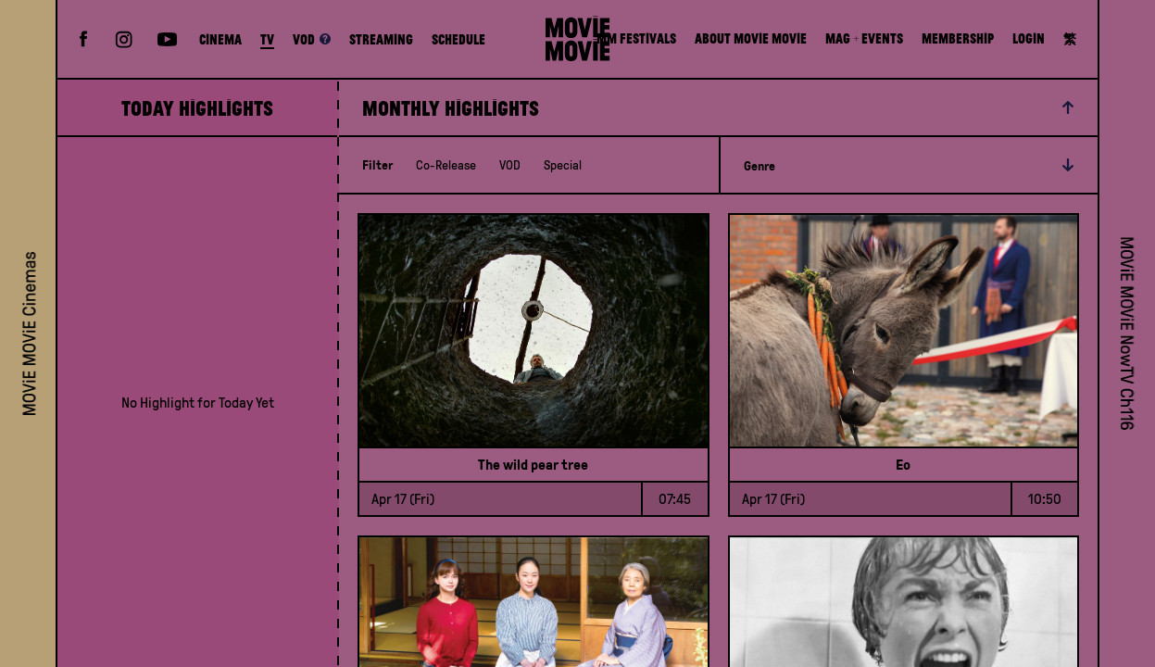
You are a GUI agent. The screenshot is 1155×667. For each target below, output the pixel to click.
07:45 (675, 499)
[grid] (197, 402)
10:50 (1044, 499)
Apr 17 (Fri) (402, 499)
